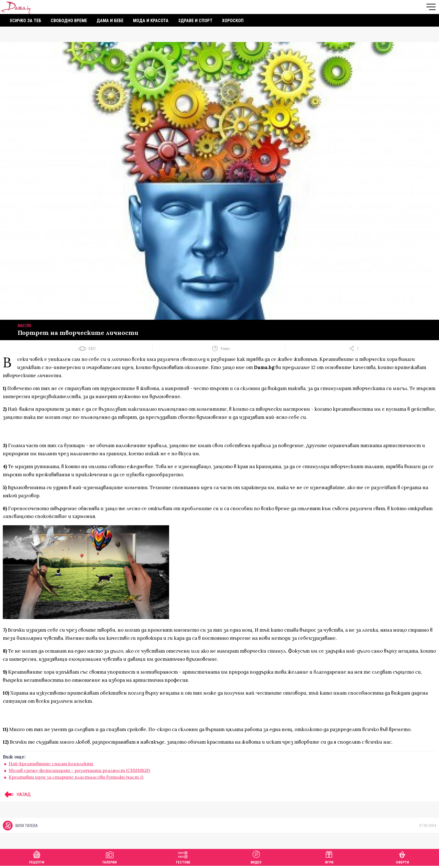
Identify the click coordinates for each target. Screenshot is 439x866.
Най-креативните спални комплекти (51, 763)
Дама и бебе (110, 20)
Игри (329, 856)
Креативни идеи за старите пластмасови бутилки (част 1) (76, 777)
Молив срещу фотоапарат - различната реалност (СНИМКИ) (79, 770)
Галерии (109, 856)
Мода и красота (151, 20)
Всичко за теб (25, 20)
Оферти (402, 856)
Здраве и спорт (195, 20)
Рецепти (36, 856)
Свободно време (69, 20)
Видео (256, 856)
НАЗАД (17, 794)
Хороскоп (233, 20)
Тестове (183, 856)
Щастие (24, 325)
